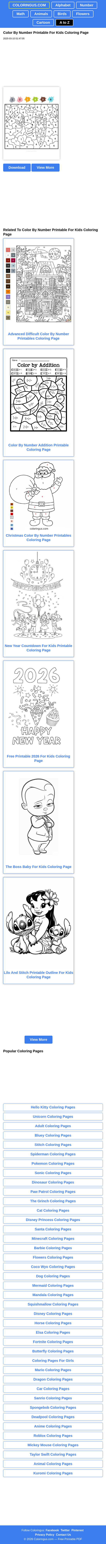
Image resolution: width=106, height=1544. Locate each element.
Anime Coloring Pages (53, 1426)
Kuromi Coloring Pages (53, 1473)
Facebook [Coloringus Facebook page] (52, 1530)
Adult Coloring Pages (53, 1126)
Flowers (83, 14)
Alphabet (62, 5)
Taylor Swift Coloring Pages (53, 1454)
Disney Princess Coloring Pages (53, 1220)
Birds (62, 14)
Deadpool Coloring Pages (52, 1417)
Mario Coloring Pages (53, 1370)
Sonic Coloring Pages (53, 1173)
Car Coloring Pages (53, 1389)
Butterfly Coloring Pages (53, 1351)
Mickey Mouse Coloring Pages (53, 1445)
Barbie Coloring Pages (53, 1248)
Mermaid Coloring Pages (53, 1285)
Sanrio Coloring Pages (53, 1398)
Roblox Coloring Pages (53, 1436)
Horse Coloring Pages (53, 1323)
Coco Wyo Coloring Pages (53, 1267)
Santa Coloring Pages (53, 1229)
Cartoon (43, 22)
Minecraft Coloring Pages (53, 1239)
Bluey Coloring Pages (53, 1135)
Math (20, 14)
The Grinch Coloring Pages (53, 1201)
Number (86, 5)
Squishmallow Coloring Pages (53, 1304)
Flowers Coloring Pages (53, 1257)
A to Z (64, 22)
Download (16, 167)
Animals (41, 14)
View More (45, 167)
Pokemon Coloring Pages (53, 1163)
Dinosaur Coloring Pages (53, 1182)
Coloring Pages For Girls (53, 1361)
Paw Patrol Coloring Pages (53, 1192)
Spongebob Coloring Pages (53, 1407)
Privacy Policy (44, 1534)
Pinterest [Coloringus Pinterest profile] (78, 1530)
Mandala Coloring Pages (53, 1295)
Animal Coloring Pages (53, 1464)
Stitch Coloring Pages (53, 1145)
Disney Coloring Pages (53, 1314)
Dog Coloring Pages (53, 1276)
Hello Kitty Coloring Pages (53, 1107)
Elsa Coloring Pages (53, 1332)
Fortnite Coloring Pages (53, 1342)
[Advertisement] (29, 63)
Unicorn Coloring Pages (53, 1117)
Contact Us (63, 1534)
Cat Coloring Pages (53, 1210)
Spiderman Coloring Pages (53, 1154)
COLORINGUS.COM (29, 5)
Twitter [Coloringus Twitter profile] (65, 1530)
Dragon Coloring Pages (53, 1379)
